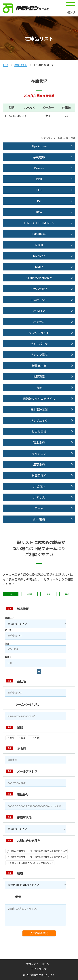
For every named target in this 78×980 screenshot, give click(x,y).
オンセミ (39, 321)
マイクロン (39, 453)
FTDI (39, 190)
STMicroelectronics (39, 278)
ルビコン (39, 486)
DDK (39, 179)
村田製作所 (39, 475)
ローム (39, 508)
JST (39, 201)
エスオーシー (39, 300)
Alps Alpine (39, 146)
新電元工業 (39, 365)
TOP (5, 65)
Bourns (39, 168)
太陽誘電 (39, 376)
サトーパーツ (39, 343)
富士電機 (39, 442)
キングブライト (39, 332)
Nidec (39, 267)
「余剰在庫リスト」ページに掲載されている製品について (37, 856)
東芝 (39, 387)
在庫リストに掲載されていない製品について (30, 862)
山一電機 (39, 519)
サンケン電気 (39, 354)
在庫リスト (20, 65)
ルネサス (39, 497)
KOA (39, 212)
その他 (34, 737)
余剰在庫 (39, 157)
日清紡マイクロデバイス (39, 398)
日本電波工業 (39, 409)
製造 (21, 737)
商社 (10, 737)
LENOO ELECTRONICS (39, 223)
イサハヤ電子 (39, 289)
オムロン (39, 311)
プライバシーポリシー (39, 964)
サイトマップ (39, 969)
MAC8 (39, 245)
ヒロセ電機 (39, 431)
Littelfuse (39, 234)
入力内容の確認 (39, 933)
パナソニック (39, 420)
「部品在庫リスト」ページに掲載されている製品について (37, 851)
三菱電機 (39, 464)
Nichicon (39, 256)
